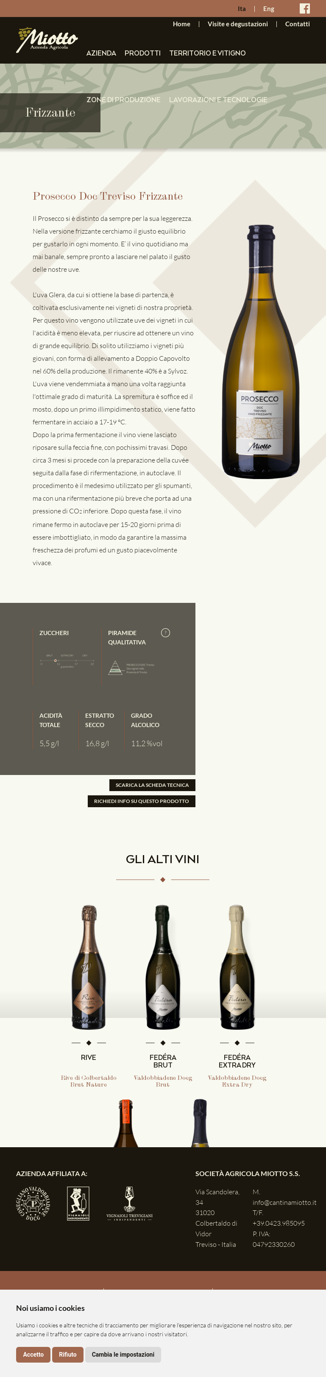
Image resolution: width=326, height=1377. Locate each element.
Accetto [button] (33, 1354)
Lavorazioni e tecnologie (218, 100)
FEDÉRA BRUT (163, 1062)
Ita (242, 9)
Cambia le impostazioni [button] (123, 1354)
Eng (268, 9)
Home (181, 24)
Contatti (297, 24)
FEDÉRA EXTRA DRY (237, 1062)
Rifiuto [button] (68, 1354)
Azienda (101, 54)
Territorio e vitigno (207, 54)
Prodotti (143, 54)
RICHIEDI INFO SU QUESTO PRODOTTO (141, 801)
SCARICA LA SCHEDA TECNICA (152, 785)
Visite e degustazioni (238, 24)
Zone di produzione (123, 100)
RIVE (88, 1058)
